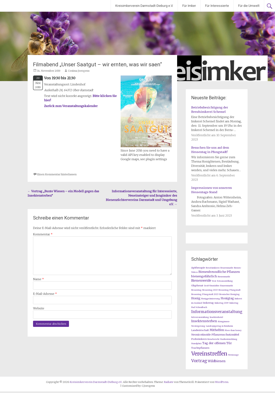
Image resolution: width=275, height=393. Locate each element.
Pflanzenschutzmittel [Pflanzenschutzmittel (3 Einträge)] (225, 334)
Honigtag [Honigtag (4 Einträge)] (227, 298)
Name (38, 279)
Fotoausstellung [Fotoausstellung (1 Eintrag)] (225, 281)
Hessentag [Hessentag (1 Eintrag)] (196, 290)
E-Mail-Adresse (45, 294)
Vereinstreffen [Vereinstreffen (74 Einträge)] (209, 353)
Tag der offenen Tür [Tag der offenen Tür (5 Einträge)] (217, 343)
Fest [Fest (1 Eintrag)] (214, 281)
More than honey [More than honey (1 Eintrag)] (233, 330)
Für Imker (189, 6)
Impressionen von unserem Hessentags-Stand (211, 190)
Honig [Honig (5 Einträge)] (195, 298)
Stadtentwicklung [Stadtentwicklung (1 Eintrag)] (228, 339)
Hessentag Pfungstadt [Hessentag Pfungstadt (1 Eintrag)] (229, 290)
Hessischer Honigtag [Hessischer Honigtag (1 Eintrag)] (229, 294)
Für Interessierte (217, 6)
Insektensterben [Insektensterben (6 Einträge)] (204, 321)
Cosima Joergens (78, 70)
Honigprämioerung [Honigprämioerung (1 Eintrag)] (210, 298)
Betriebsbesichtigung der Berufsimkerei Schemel (209, 110)
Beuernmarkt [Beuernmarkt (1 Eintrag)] (226, 268)
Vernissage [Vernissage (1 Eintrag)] (233, 355)
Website (38, 308)
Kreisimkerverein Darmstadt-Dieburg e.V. (144, 6)
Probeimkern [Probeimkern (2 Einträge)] (199, 339)
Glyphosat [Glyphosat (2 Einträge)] (197, 285)
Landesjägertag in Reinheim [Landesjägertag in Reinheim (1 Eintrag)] (219, 326)
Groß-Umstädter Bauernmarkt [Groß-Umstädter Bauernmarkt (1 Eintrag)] (218, 286)
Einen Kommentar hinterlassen (57, 174)
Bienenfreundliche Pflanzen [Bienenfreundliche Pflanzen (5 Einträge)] (219, 272)
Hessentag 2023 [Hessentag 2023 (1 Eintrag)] (210, 290)
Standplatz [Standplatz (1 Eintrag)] (196, 343)
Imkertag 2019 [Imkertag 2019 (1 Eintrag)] (222, 303)
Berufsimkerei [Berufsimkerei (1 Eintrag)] (213, 268)
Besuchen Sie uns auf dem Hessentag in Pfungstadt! (210, 150)
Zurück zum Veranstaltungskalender (71, 106)
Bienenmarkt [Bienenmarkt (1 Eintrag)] (224, 277)
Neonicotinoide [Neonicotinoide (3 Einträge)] (201, 334)
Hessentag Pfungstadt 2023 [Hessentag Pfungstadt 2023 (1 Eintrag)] (204, 294)
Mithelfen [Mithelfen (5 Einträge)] (217, 330)
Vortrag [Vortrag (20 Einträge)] (199, 360)
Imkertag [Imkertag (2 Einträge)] (208, 302)
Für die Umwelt (248, 6)
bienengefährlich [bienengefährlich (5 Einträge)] (204, 276)
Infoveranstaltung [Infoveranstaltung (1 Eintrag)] (200, 317)
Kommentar (43, 234)
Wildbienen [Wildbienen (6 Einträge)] (217, 361)
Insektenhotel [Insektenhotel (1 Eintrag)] (216, 317)
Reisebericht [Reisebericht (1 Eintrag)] (213, 339)
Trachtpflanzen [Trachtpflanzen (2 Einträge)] (200, 347)
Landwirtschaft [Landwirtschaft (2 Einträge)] (200, 330)
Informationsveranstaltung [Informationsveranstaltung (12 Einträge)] (216, 311)
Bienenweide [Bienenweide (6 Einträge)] (201, 281)
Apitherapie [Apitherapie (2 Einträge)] (198, 267)
